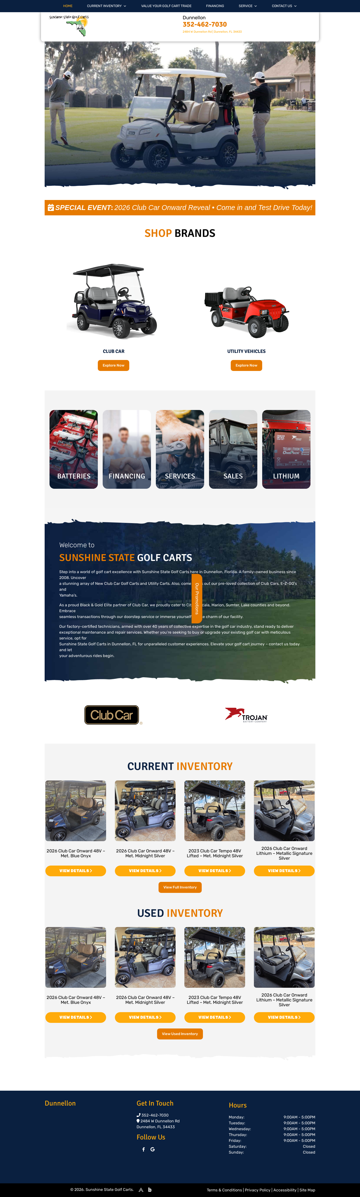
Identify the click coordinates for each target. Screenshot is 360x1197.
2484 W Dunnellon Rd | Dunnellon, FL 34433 (212, 31)
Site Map (307, 1190)
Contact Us (284, 6)
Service (248, 6)
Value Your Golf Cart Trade (166, 6)
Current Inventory (107, 6)
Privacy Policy (257, 1190)
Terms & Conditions (224, 1190)
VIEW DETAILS (76, 870)
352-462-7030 (205, 24)
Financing (215, 6)
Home (67, 6)
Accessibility (285, 1190)
